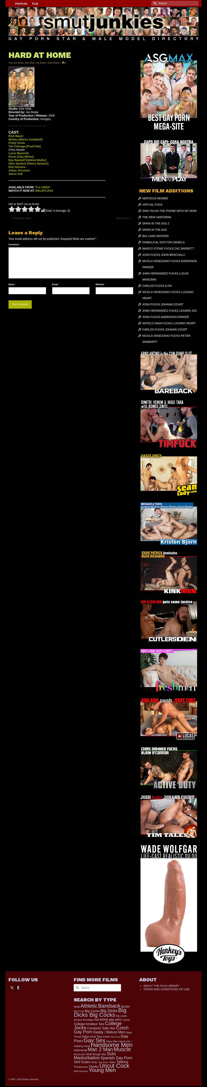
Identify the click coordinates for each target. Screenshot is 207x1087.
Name (12, 284)
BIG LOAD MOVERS (155, 236)
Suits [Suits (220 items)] (94, 1062)
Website (100, 284)
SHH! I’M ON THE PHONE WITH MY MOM (169, 211)
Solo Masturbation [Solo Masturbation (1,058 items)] (95, 1055)
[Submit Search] (154, 3)
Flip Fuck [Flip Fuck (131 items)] (115, 1037)
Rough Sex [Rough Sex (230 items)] (99, 1054)
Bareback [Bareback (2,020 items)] (109, 1006)
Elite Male (30, 63)
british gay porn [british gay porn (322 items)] (110, 1019)
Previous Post (22, 218)
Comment (14, 244)
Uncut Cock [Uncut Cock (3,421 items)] (114, 1066)
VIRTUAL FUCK (152, 204)
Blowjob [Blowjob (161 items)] (78, 1019)
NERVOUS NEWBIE (155, 198)
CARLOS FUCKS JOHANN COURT (165, 329)
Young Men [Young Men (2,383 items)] (102, 1070)
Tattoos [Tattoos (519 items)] (122, 1062)
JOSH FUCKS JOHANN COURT (163, 304)
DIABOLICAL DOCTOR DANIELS (163, 242)
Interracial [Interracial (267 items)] (80, 1050)
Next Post (122, 218)
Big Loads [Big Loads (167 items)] (121, 1016)
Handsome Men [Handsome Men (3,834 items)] (111, 1044)
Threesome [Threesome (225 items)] (81, 1066)
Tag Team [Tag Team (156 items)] (103, 1062)
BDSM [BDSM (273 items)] (125, 1006)
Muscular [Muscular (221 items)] (79, 1054)
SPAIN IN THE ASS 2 (155, 223)
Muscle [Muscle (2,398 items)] (122, 1049)
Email (56, 284)
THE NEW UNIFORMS (156, 217)
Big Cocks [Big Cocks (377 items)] (92, 1011)
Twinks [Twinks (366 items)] (94, 1066)
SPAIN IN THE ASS (154, 229)
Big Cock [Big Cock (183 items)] (79, 1011)
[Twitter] (12, 987)
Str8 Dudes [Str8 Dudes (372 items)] (82, 1062)
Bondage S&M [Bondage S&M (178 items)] (91, 1019)
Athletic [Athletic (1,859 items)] (89, 1006)
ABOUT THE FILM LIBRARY (161, 985)
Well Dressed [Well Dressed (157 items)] (81, 1071)
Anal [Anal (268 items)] (77, 1006)
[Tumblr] (18, 987)
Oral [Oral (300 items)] (89, 1054)
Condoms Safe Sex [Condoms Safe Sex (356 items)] (101, 1028)
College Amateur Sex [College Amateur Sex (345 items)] (89, 1024)
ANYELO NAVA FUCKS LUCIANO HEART (169, 323)
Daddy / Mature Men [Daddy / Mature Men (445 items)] (109, 1032)
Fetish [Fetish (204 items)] (106, 1036)
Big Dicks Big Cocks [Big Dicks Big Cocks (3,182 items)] (100, 1012)
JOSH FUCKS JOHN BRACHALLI (163, 254)
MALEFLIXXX (44, 190)
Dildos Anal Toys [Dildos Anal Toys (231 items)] (92, 1036)
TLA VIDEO (42, 187)
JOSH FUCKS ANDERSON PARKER (165, 317)
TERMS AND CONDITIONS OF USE (166, 989)
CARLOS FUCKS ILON (157, 285)
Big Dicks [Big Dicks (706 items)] (108, 1010)
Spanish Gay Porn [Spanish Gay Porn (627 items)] (116, 1058)
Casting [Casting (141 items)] (126, 1020)
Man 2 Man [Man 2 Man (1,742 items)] (100, 1049)
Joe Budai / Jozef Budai (47, 63)
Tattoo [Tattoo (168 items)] (112, 1062)
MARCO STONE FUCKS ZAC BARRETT (168, 248)
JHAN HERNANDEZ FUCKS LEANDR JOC (169, 310)
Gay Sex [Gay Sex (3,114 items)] (94, 1040)
